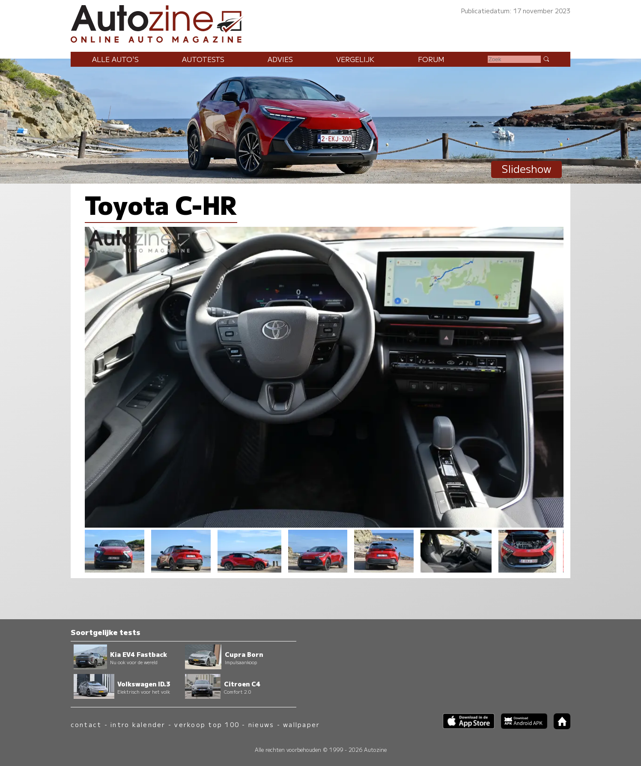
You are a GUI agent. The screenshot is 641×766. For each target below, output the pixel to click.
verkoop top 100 (206, 724)
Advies (280, 59)
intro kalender (137, 724)
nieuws (261, 724)
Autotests (203, 59)
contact (86, 724)
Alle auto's (115, 59)
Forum (431, 59)
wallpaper (301, 724)
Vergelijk (355, 59)
